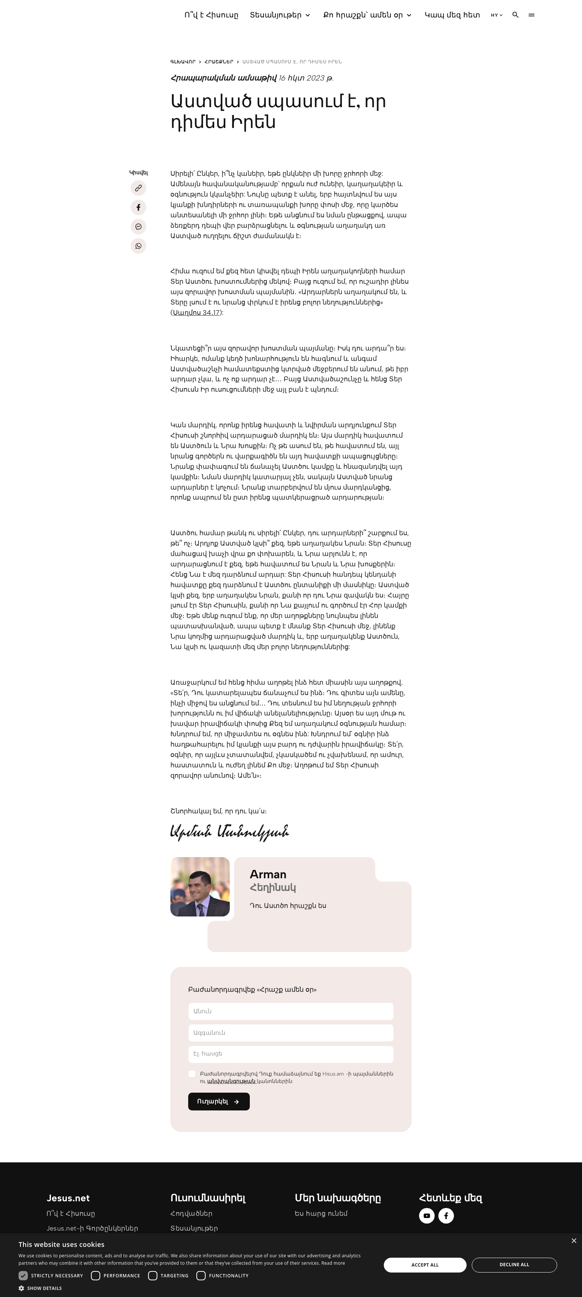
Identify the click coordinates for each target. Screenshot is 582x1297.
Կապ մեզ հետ (452, 14)
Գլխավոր (183, 62)
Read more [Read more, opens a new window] (333, 1263)
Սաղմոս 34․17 (196, 313)
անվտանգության (232, 1081)
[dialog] (291, 1265)
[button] (194, 1287)
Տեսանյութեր (281, 15)
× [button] (573, 1241)
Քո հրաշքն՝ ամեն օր (368, 15)
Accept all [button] (425, 1265)
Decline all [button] (514, 1264)
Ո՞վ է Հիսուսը (211, 14)
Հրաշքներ (219, 62)
